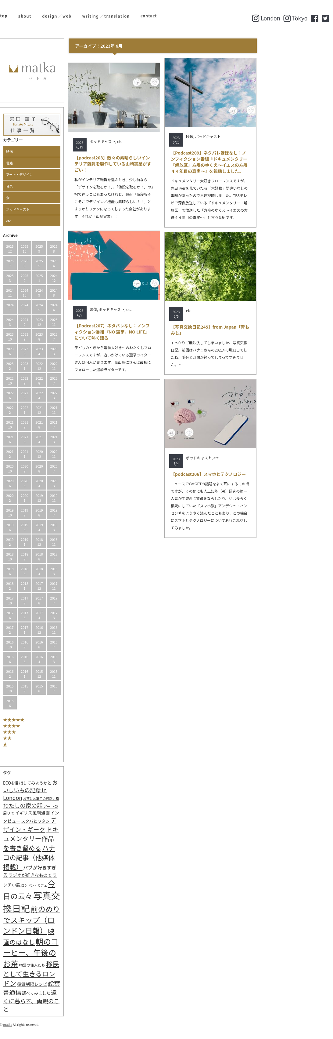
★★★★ (48, 726)
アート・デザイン (56, 174)
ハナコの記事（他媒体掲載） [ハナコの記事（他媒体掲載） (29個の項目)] (66, 857)
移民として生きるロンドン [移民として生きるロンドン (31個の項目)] (68, 973)
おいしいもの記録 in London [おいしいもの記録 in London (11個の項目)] (67, 789)
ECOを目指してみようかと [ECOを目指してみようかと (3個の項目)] (64, 783)
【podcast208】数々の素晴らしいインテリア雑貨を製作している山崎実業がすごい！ (149, 164)
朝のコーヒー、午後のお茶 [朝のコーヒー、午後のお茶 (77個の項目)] (67, 952)
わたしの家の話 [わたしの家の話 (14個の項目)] (60, 805)
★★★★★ (50, 719)
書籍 (46, 162)
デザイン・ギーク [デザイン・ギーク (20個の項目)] (66, 825)
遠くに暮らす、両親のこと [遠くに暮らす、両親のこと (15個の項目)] (68, 1000)
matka (44, 1024)
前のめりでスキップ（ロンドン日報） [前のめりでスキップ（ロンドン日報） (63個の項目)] (68, 919)
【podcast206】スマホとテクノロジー (245, 474)
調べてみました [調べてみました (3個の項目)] (73, 993)
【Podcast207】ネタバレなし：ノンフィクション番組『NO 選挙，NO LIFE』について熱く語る (149, 332)
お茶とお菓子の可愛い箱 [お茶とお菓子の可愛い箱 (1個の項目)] (78, 798)
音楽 (46, 186)
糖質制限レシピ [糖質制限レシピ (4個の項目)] (69, 984)
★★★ (46, 732)
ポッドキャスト (54, 209)
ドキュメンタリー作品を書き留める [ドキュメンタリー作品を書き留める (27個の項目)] (68, 838)
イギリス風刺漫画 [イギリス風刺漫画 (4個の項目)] (69, 812)
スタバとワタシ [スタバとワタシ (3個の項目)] (72, 821)
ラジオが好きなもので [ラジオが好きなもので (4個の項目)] (67, 875)
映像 (46, 151)
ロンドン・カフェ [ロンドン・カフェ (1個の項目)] (71, 885)
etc (45, 220)
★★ (44, 738)
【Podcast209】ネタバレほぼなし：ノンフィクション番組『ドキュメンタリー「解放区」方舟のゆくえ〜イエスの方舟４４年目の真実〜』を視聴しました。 (246, 162)
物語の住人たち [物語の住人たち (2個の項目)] (69, 965)
